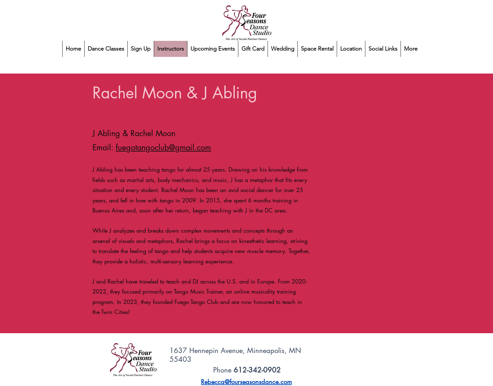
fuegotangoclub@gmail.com (163, 147)
